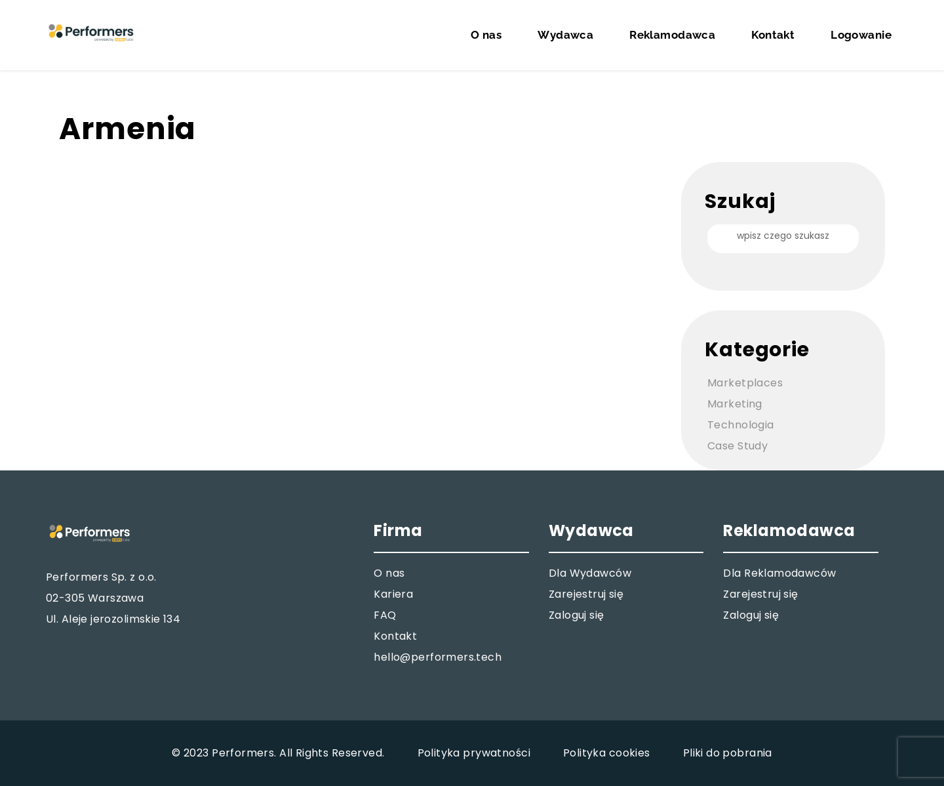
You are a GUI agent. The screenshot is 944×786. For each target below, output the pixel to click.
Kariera (393, 594)
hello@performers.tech (438, 657)
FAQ (385, 615)
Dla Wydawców (590, 573)
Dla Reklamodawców (779, 573)
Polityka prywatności (474, 752)
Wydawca (565, 34)
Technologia (740, 424)
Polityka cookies (606, 752)
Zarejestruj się (586, 594)
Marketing (734, 403)
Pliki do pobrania (727, 752)
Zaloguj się (576, 615)
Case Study (737, 445)
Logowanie (861, 34)
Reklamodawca (672, 34)
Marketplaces (745, 382)
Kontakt (773, 34)
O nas (486, 34)
